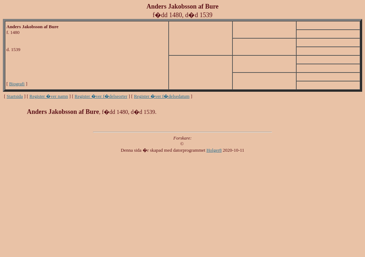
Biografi (17, 83)
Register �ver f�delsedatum (162, 96)
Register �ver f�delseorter (100, 96)
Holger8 (214, 150)
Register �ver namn (49, 96)
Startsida (15, 96)
